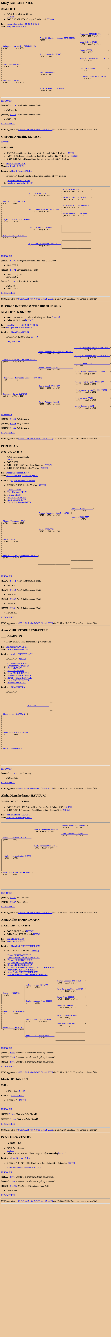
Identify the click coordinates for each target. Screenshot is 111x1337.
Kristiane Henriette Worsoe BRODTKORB (23, 409)
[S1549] (13, 456)
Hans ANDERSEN (16, 720)
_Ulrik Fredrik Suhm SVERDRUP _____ (92, 414)
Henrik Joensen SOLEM (21, 183)
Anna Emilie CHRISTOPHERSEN (23, 1045)
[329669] (22, 1185)
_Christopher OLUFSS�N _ (14, 765)
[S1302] (13, 295)
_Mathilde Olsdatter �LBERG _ (17, 942)
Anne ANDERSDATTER (18, 722)
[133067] (5, 155)
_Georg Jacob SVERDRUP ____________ (55, 419)
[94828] (22, 1176)
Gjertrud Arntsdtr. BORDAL (17, 238)
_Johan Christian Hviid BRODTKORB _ (92, 373)
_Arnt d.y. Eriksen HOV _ (14, 216)
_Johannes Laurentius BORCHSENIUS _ (20, 49)
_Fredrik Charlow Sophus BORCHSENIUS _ (58, 39)
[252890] (10, 16)
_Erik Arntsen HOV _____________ (44, 207)
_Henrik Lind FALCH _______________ (92, 433)
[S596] (12, 1137)
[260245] (48, 502)
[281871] (68, 868)
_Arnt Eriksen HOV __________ (76, 202)
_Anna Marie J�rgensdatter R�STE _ (20, 602)
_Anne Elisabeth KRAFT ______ (70, 1105)
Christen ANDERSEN (17, 712)
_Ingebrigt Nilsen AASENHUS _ (76, 221)
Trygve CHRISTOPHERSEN (20, 1035)
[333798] (71, 1248)
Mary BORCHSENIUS (13, 70)
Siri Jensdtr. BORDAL (16, 178)
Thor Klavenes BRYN (17, 529)
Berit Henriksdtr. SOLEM (19, 193)
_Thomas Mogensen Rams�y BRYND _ (54, 551)
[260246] (44, 505)
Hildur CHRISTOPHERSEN (20, 1028)
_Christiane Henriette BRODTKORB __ (92, 423)
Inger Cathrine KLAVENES (23, 518)
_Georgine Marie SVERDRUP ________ (19, 428)
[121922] (10, 1235)
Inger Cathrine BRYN (17, 537)
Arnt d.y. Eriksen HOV (16, 176)
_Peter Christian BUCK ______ (70, 1095)
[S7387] (13, 970)
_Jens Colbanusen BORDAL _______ (44, 248)
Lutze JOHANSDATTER (17, 698)
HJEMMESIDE (8, 136)
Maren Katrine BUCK (16, 1014)
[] (5, 118)
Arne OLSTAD (17, 1180)
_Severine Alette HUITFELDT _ (93, 63)
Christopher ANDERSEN (19, 715)
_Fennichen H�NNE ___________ (71, 1083)
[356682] (42, 522)
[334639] (35, 1023)
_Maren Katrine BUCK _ (13, 1109)
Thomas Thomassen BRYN (17, 510)
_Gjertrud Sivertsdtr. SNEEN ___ (44, 267)
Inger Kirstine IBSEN (20, 1243)
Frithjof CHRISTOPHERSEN (20, 1033)
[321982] (22, 708)
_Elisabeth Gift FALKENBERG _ (93, 85)
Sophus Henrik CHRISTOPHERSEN (24, 1030)
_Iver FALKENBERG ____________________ (58, 80)
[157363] (29, 345)
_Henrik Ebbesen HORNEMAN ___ (70, 1054)
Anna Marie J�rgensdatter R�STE (22, 513)
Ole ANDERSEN (15, 717)
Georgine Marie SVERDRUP (19, 352)
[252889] (50, 19)
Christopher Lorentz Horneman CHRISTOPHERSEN (31, 1040)
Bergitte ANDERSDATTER (20, 727)
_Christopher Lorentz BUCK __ (39, 1100)
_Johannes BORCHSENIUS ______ (93, 34)
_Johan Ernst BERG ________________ (92, 392)
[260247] (10, 497)
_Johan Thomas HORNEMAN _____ (39, 1059)
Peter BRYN (10, 582)
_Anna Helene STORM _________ (93, 44)
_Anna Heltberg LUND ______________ (92, 443)
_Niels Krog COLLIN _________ (70, 1073)
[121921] (62, 1238)
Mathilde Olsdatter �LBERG (19, 879)
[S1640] (13, 461)
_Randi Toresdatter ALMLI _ (46, 911)
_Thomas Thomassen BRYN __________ (19, 561)
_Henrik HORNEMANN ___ (13, 1068)
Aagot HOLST (14, 366)
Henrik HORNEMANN (16, 1012)
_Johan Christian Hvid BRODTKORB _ (19, 387)
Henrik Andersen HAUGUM (18, 876)
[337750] (35, 362)
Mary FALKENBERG (16, 26)
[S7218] (13, 118)
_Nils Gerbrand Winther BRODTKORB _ (55, 378)
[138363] (37, 1007)
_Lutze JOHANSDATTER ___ (14, 806)
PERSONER (6, 113)
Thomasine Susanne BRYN (19, 540)
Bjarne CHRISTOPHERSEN (20, 1038)
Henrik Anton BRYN (17, 535)
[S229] (12, 834)
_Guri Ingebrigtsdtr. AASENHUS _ (44, 226)
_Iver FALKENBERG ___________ (93, 75)
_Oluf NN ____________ (38, 756)
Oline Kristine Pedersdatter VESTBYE (24, 1253)
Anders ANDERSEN (17, 732)
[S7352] (13, 630)
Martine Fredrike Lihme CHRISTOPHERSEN (28, 1047)
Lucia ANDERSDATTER (19, 729)
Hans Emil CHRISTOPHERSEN (25, 1019)
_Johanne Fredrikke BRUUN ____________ (58, 99)
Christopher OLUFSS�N (17, 696)
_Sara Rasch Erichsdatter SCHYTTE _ (92, 402)
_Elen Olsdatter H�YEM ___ (74, 896)
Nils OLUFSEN (18, 736)
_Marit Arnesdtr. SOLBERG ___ (76, 231)
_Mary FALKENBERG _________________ (20, 90)
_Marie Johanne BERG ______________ (55, 397)
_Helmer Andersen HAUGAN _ (74, 887)
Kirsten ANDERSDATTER (19, 724)
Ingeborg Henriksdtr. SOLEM (20, 195)
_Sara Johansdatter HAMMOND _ (70, 1064)
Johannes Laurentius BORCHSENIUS (22, 24)
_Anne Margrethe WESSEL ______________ (58, 58)
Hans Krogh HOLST (20, 357)
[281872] (66, 871)
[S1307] (13, 306)
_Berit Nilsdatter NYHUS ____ (76, 212)
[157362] (56, 342)
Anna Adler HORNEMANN (15, 1090)
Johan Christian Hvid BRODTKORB (22, 350)
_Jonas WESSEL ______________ (93, 53)
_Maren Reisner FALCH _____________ (55, 438)
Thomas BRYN (14, 527)
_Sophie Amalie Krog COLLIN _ (39, 1078)
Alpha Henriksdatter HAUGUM (18, 923)
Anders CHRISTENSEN (21, 703)
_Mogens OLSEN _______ (82, 546)
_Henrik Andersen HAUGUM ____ (16, 901)
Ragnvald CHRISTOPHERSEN (21, 1042)
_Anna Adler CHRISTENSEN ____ (39, 1119)
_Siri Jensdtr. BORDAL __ (14, 257)
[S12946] (14, 1271)
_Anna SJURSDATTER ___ (82, 556)
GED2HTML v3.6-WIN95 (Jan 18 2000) (35, 142)
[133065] (74, 168)
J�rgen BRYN (14, 532)
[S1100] (11, 1199)
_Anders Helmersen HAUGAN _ (46, 891)
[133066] (70, 165)
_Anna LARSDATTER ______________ (54, 570)
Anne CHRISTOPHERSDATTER (16, 787)
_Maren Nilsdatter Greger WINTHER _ (92, 382)
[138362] (30, 1004)
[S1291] (13, 286)
